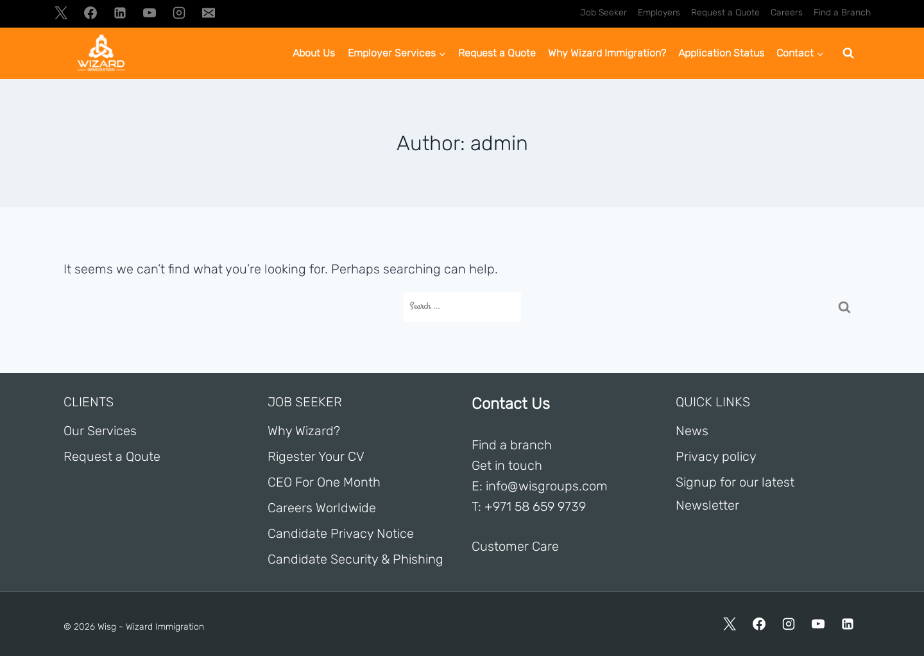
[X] (61, 13)
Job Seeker (603, 12)
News (692, 430)
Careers (787, 12)
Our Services (100, 430)
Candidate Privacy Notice (341, 533)
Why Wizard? (304, 430)
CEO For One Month (324, 482)
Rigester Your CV (316, 456)
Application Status (721, 53)
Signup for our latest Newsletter (735, 493)
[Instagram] (179, 13)
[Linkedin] (120, 13)
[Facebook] (90, 13)
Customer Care (515, 546)
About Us (314, 53)
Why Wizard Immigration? (607, 53)
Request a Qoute (112, 456)
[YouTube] (149, 13)
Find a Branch (842, 12)
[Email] (208, 13)
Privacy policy (716, 456)
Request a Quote (725, 12)
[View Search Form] (848, 53)
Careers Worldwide (322, 507)
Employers (659, 12)
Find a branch (512, 445)
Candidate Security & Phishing (355, 559)
